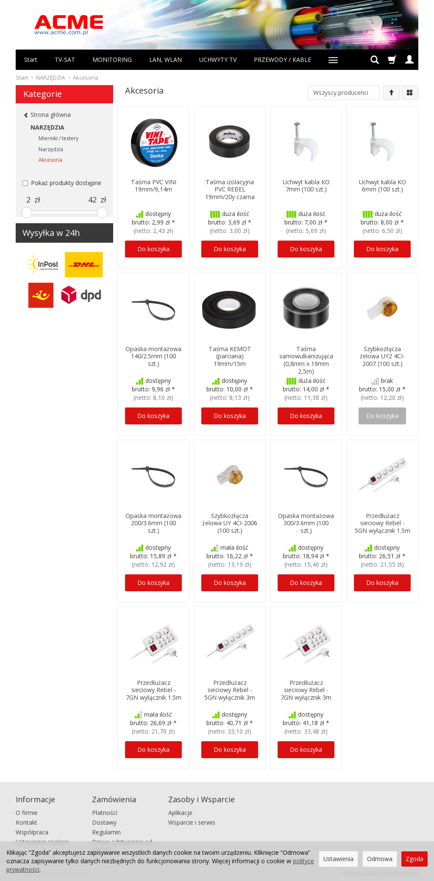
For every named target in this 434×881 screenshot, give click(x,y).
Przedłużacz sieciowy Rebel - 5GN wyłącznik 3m (229, 689)
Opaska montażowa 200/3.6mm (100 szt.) (153, 522)
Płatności (104, 812)
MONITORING (112, 59)
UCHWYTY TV (217, 59)
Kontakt (26, 821)
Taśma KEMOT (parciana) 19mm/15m (230, 355)
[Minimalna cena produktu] (28, 200)
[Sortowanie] (391, 93)
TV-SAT (65, 59)
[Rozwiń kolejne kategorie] (333, 60)
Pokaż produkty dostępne (61, 183)
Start (30, 59)
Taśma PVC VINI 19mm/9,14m (153, 185)
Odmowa (379, 859)
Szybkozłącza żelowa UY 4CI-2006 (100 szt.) (229, 522)
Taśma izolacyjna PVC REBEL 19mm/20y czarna (230, 188)
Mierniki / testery (58, 138)
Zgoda (414, 859)
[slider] (26, 212)
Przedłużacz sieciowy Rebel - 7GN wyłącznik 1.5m (153, 689)
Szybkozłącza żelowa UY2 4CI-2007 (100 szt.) (382, 355)
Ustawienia (338, 859)
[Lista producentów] (344, 93)
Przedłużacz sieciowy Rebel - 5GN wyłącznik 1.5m (382, 522)
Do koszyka (153, 249)
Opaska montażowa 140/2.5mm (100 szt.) (153, 355)
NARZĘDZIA (47, 127)
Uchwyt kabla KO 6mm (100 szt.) (382, 185)
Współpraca (32, 831)
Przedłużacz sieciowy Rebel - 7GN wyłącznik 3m (306, 689)
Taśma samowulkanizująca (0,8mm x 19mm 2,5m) (306, 359)
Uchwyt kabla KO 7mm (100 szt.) (306, 185)
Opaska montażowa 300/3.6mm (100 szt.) (306, 522)
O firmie (27, 812)
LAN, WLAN (165, 59)
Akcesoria (50, 159)
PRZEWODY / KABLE (282, 59)
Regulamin (106, 831)
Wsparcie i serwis (191, 821)
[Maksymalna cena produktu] (92, 200)
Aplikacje (180, 812)
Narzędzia (51, 149)
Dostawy (104, 821)
